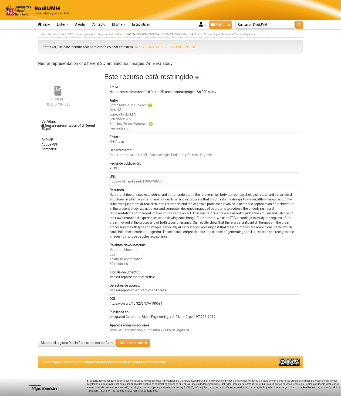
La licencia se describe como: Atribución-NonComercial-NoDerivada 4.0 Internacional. (103, 362)
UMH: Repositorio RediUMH (56, 34)
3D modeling (119, 264)
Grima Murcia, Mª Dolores (128, 105)
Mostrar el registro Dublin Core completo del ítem (77, 343)
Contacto (98, 24)
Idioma (118, 24)
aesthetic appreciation (126, 259)
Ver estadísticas (133, 343)
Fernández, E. (119, 128)
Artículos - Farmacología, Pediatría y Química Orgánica (223, 34)
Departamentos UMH (110, 34)
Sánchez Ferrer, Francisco (128, 124)
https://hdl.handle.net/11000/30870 (136, 181)
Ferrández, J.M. (121, 119)
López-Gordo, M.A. (123, 114)
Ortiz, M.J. (117, 110)
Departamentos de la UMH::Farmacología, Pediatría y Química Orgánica (161, 155)
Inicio (44, 24)
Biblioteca (220, 25)
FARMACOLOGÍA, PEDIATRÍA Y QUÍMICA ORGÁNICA (156, 34)
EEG (112, 254)
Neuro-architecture (124, 250)
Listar (62, 24)
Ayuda (80, 24)
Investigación (85, 34)
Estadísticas (141, 24)
